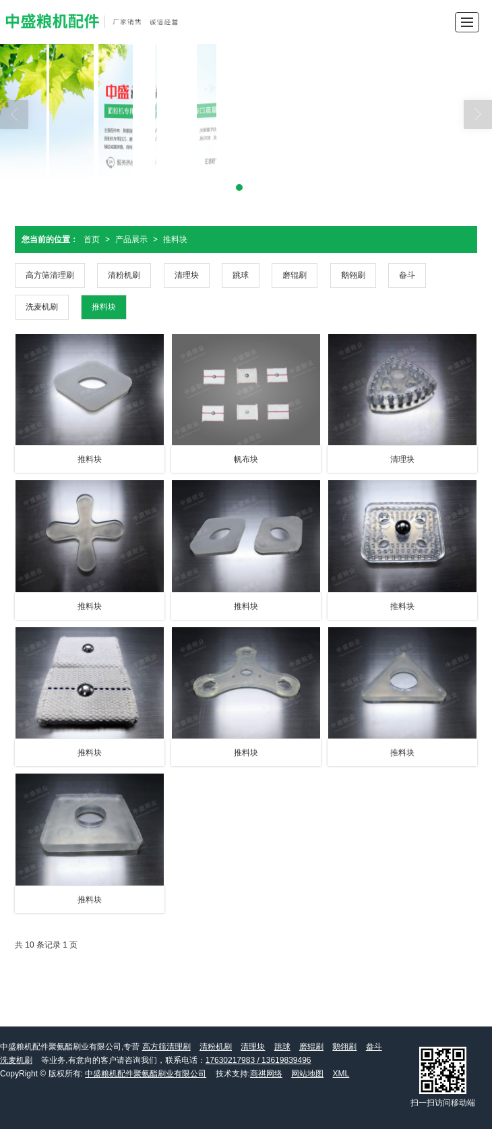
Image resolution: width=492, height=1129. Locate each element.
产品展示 (131, 239)
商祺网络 (266, 1073)
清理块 (187, 275)
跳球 (241, 275)
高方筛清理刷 (50, 275)
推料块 (175, 239)
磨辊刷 (294, 275)
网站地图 (307, 1073)
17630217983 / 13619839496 (258, 1060)
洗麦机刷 (42, 307)
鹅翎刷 (353, 275)
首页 (92, 239)
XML (341, 1073)
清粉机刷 (124, 275)
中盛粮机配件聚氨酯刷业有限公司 (145, 1073)
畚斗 (407, 275)
